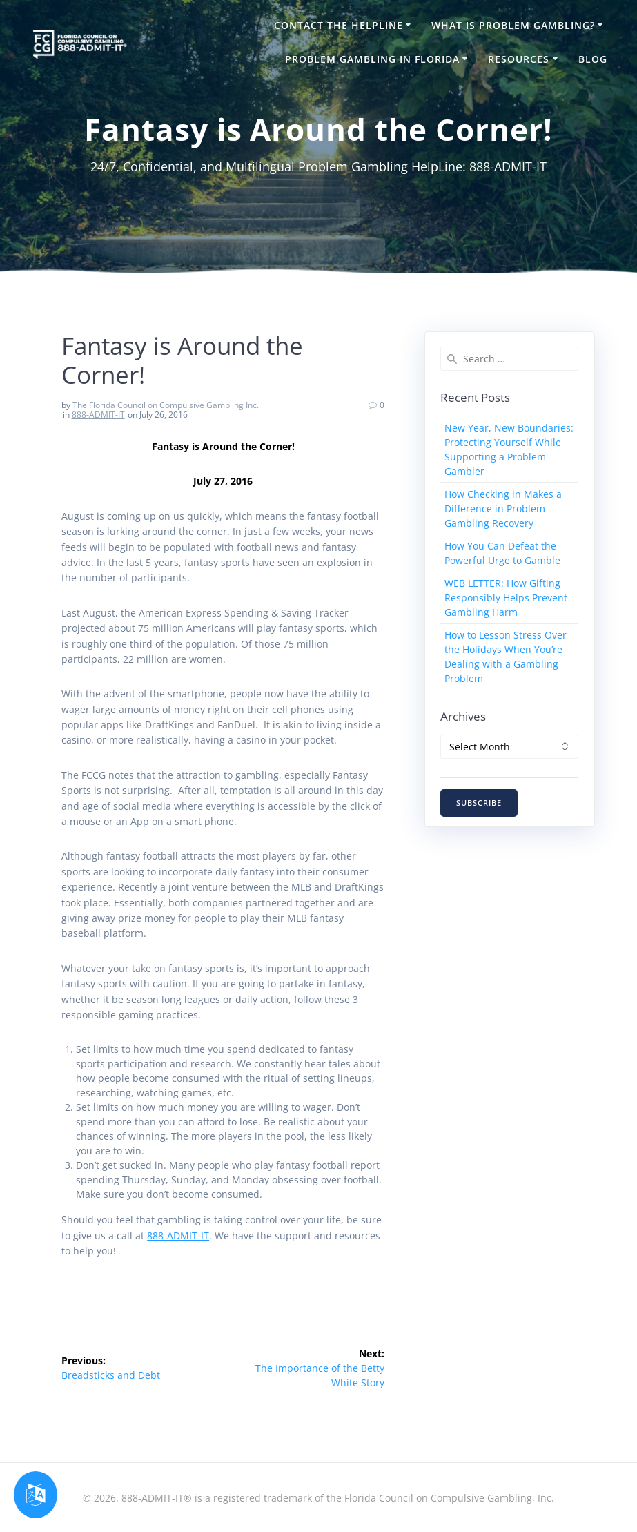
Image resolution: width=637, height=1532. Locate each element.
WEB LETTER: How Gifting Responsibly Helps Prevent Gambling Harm (505, 597)
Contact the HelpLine (338, 25)
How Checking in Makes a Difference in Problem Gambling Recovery (503, 508)
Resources (518, 59)
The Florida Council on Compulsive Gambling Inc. (165, 405)
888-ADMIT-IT (98, 414)
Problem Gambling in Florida (372, 59)
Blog (592, 59)
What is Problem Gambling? (513, 25)
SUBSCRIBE (479, 803)
